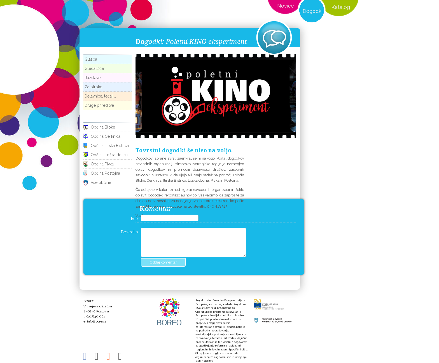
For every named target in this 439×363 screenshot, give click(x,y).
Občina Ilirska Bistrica (110, 145)
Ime (134, 218)
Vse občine (101, 182)
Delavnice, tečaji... (100, 96)
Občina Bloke (103, 127)
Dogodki (313, 11)
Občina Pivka (102, 164)
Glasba (91, 59)
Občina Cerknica (105, 136)
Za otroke (93, 87)
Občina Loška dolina (109, 155)
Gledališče (94, 68)
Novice (285, 6)
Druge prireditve (99, 105)
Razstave (93, 77)
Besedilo (129, 231)
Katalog (340, 7)
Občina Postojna (105, 173)
